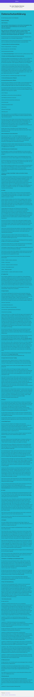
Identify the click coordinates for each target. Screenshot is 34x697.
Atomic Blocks (7, 693)
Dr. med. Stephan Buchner (17, 6)
